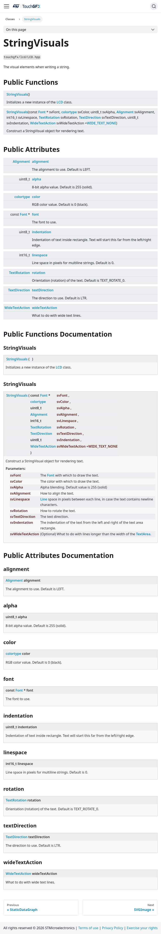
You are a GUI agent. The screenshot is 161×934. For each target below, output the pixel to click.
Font (41, 112)
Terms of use (88, 928)
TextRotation (49, 117)
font (35, 214)
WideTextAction (43, 123)
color (36, 196)
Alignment (124, 112)
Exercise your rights (142, 928)
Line (43, 499)
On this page (16, 29)
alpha (36, 179)
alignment (40, 161)
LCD (60, 102)
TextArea (143, 534)
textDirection (42, 290)
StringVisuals (17, 94)
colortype (69, 112)
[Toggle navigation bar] (6, 6)
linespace (39, 255)
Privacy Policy (112, 928)
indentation (41, 232)
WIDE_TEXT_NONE (101, 123)
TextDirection (90, 117)
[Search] (154, 6)
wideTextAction (44, 307)
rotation (38, 272)
